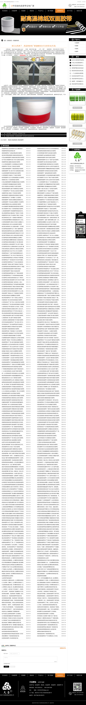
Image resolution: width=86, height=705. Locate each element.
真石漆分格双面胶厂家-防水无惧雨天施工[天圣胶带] (13, 444)
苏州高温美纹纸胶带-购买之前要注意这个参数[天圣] (13, 627)
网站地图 (79, 1)
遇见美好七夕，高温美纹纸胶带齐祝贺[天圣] (12, 595)
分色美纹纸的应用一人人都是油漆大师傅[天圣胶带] (48, 469)
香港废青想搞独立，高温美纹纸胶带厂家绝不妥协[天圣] (48, 595)
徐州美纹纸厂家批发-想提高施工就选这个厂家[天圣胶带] (48, 297)
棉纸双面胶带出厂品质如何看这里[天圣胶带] (12, 153)
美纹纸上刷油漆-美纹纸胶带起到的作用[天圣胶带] (48, 393)
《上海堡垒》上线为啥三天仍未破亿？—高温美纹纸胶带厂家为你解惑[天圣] (13, 589)
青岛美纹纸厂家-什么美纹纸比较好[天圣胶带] (12, 404)
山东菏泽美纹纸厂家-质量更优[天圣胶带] (46, 437)
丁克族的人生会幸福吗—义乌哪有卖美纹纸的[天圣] (13, 569)
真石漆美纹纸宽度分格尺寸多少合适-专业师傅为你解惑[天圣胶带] (48, 489)
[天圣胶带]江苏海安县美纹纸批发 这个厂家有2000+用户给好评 (13, 277)
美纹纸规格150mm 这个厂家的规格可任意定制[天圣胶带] (48, 246)
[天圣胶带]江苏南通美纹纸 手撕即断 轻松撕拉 (47, 277)
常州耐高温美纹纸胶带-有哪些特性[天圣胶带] (12, 449)
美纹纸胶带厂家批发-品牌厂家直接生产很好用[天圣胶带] (13, 264)
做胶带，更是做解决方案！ (78, 81)
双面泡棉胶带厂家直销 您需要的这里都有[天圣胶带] (13, 199)
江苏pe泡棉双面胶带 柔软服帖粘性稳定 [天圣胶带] (13, 182)
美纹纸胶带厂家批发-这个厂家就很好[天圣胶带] (12, 293)
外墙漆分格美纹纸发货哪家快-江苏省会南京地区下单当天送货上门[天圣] (48, 513)
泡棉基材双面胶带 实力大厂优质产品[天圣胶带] (47, 159)
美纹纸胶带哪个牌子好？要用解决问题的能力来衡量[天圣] (13, 624)
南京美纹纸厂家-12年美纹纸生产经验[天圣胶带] (48, 299)
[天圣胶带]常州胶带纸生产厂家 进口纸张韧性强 (12, 262)
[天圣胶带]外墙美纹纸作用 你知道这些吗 (46, 233)
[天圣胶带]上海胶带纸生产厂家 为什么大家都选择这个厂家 (48, 235)
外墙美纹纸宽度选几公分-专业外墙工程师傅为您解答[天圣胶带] (13, 491)
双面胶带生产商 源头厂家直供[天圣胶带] (11, 166)
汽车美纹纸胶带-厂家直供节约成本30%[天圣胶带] (48, 324)
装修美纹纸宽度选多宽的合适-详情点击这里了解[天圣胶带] (48, 491)
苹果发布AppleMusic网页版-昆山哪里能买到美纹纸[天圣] (13, 564)
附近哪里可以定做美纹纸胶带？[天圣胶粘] (46, 611)
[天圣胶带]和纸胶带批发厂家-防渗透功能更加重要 (13, 284)
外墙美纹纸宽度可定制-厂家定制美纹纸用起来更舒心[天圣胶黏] (48, 520)
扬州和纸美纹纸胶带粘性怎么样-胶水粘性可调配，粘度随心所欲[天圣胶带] (48, 493)
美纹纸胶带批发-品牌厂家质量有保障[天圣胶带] (47, 328)
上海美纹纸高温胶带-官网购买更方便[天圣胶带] (12, 408)
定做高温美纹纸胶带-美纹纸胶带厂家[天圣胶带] (12, 424)
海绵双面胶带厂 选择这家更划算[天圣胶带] (46, 173)
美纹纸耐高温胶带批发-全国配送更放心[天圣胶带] (48, 308)
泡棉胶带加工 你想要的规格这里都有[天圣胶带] (47, 195)
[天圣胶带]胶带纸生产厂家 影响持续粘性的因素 (12, 275)
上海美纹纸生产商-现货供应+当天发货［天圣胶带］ (13, 306)
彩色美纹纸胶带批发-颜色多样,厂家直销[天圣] (47, 627)
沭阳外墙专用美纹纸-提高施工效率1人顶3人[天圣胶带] (13, 308)
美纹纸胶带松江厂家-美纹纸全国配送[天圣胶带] (47, 402)
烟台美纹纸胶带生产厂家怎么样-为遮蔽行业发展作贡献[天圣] (13, 535)
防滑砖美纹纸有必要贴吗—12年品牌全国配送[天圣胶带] (13, 462)
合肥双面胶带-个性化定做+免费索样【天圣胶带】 (13, 202)
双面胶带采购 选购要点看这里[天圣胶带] (11, 162)
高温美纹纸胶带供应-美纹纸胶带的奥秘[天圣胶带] (13, 388)
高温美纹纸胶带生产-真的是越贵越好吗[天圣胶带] (13, 362)
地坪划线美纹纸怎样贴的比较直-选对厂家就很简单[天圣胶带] (48, 391)
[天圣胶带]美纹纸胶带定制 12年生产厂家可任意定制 (48, 271)
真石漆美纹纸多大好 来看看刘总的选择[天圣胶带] (48, 237)
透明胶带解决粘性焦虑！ (78, 68)
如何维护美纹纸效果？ (7, 578)
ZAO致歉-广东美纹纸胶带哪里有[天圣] (45, 566)
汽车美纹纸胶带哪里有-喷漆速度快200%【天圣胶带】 (13, 219)
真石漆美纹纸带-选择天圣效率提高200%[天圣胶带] (48, 306)
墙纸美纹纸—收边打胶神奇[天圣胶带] (45, 457)
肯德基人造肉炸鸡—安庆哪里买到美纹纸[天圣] (12, 573)
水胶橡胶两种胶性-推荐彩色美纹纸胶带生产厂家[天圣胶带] (48, 431)
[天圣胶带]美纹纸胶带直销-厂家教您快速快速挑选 (48, 288)
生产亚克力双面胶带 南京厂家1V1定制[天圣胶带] (13, 159)
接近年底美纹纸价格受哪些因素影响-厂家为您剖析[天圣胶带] (13, 466)
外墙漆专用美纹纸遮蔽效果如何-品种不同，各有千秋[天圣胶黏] (48, 515)
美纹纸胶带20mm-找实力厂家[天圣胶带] (11, 446)
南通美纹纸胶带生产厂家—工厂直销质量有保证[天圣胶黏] (13, 542)
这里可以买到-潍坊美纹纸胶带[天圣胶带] (11, 442)
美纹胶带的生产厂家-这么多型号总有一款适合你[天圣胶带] (13, 346)
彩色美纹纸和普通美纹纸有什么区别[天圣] (46, 629)
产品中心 (41, 10)
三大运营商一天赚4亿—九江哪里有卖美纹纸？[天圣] (13, 582)
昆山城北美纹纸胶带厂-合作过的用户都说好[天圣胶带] (48, 313)
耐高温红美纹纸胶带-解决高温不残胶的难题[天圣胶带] (48, 346)
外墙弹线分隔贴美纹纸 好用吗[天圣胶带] (46, 239)
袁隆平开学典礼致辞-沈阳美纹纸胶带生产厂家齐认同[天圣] (13, 555)
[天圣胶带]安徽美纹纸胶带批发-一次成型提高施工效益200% (48, 291)
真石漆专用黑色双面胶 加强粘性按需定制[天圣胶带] (13, 155)
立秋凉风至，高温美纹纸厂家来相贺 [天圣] (46, 591)
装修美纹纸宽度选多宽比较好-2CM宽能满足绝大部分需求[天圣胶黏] (48, 502)
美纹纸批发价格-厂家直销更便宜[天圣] (45, 633)
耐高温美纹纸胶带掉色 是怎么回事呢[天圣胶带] (12, 230)
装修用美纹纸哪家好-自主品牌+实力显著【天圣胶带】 (48, 222)
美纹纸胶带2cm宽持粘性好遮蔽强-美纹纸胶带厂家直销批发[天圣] (13, 524)
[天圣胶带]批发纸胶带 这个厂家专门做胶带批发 (12, 228)
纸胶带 (76, 51)
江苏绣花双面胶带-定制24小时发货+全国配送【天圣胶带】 (13, 222)
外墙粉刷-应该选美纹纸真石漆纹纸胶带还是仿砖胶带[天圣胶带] (48, 355)
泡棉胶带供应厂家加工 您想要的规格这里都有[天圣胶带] (48, 197)
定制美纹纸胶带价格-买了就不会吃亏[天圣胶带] (47, 373)
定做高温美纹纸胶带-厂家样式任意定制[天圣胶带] (48, 408)
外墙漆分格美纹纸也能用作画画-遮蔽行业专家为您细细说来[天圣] (13, 515)
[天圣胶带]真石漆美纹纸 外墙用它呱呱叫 (46, 266)
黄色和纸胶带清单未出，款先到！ (78, 65)
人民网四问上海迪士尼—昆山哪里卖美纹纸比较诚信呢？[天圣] (13, 587)
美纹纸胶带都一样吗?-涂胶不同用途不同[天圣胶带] (13, 453)
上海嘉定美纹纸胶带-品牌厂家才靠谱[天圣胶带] (12, 315)
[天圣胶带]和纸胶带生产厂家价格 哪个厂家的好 (47, 262)
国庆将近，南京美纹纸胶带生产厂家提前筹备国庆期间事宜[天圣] (13, 546)
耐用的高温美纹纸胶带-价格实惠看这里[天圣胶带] (13, 382)
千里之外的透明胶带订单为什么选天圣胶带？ (78, 62)
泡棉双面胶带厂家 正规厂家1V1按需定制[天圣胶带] (13, 170)
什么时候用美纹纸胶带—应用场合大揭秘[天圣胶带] (48, 455)
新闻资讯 (60, 10)
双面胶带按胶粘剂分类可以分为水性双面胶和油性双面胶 (48, 148)
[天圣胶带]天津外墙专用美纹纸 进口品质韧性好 (47, 248)
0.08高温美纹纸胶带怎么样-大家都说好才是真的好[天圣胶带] (13, 380)
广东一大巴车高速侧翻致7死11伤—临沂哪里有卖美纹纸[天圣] (48, 578)
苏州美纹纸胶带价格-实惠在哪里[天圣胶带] (11, 440)
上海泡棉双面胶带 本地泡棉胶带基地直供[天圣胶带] (13, 210)
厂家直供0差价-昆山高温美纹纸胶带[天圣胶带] (47, 449)
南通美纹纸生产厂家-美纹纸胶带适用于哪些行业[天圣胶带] (48, 293)
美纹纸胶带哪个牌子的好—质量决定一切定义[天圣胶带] (13, 471)
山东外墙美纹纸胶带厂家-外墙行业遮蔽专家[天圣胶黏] (48, 497)
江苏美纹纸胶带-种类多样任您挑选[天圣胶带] (47, 302)
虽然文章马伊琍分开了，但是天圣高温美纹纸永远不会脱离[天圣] (13, 609)
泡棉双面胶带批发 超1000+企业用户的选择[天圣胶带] (48, 166)
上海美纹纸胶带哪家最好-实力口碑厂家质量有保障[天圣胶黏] (13, 533)
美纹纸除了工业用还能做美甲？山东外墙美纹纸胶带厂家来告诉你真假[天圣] (48, 500)
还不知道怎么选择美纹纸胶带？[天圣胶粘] (11, 613)
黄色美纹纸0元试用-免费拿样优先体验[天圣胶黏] (48, 524)
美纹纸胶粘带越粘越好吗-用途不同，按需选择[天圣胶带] (48, 486)
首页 (5, 40)
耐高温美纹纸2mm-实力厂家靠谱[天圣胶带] (11, 377)
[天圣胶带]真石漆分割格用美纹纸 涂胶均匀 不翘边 (13, 266)
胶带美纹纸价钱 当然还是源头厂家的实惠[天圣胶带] (48, 259)
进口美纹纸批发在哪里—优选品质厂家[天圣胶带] (48, 482)
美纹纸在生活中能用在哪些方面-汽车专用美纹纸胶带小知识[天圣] (13, 502)
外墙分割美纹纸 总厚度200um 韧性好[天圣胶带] (12, 248)
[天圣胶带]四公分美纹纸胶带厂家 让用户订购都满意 (13, 244)
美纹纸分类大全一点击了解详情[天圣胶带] (11, 464)
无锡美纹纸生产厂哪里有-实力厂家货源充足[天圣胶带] (48, 353)
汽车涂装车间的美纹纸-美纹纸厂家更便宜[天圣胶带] (48, 406)
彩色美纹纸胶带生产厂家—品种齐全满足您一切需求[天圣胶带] (48, 475)
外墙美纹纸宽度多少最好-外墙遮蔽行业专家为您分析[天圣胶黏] (48, 522)
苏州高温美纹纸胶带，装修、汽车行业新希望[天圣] (48, 609)
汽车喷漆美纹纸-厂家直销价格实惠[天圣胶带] (47, 348)
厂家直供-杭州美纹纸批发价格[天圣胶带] (46, 442)
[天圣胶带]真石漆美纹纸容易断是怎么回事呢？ (12, 237)
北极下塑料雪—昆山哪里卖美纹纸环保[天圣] (47, 587)
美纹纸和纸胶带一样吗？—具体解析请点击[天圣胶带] (13, 455)
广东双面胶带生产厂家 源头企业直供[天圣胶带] (12, 190)
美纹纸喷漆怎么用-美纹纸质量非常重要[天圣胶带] (13, 395)
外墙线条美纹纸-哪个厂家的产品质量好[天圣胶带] (48, 295)
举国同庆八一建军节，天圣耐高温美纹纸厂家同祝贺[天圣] (13, 604)
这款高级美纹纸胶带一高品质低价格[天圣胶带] (12, 460)
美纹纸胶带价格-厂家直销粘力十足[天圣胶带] (12, 331)
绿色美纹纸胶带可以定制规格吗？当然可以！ (78, 76)
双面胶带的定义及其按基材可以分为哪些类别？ (12, 148)
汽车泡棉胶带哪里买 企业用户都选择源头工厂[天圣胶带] (48, 202)
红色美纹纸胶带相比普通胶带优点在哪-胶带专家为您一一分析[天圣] (48, 526)
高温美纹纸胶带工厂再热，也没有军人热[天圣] (47, 602)
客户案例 (50, 10)
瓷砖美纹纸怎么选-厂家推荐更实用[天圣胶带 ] (47, 464)
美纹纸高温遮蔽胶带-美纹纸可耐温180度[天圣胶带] (13, 420)
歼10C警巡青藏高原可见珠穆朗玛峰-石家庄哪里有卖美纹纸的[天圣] (13, 562)
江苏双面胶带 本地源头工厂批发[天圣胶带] (11, 175)
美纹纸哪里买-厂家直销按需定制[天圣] (10, 635)
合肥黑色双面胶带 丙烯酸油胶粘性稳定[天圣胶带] (48, 168)
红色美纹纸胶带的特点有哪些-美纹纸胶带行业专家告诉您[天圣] (13, 529)
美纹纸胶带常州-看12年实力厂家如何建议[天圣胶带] (48, 322)
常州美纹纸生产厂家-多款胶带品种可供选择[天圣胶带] (13, 324)
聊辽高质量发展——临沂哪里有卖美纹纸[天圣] (47, 573)
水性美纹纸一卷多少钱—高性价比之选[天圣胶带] (48, 460)
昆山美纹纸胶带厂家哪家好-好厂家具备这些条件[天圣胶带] (48, 471)
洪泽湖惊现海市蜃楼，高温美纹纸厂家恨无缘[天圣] (13, 598)
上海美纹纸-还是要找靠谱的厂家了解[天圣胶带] (12, 319)
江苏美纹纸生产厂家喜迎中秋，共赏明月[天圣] (47, 555)
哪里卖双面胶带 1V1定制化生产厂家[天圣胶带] (47, 193)
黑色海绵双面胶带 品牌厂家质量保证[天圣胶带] (12, 188)
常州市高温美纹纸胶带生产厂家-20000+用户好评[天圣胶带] (13, 322)
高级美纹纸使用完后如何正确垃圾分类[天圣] (47, 620)
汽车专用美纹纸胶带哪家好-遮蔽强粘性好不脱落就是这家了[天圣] (48, 518)
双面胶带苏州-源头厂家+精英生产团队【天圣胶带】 (13, 215)
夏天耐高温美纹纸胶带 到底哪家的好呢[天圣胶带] (48, 226)
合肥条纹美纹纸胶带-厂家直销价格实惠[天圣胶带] (48, 375)
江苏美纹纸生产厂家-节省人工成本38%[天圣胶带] (13, 302)
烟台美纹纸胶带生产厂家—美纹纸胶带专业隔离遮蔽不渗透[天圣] (48, 538)
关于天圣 (70, 10)
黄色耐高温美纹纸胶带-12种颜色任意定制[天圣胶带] (48, 429)
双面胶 (23, 10)
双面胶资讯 (16, 40)
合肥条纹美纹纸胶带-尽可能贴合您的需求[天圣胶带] (13, 386)
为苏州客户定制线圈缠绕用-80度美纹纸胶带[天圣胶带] (48, 451)
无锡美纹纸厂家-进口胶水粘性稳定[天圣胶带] (12, 299)
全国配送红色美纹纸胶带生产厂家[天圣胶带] (47, 440)
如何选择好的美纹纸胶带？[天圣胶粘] (45, 613)
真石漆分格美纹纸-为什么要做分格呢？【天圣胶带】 (13, 226)
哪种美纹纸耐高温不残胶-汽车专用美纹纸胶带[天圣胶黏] (13, 520)
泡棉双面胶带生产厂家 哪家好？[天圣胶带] (11, 197)
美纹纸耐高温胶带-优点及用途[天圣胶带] (11, 393)
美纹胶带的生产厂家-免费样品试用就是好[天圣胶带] (48, 344)
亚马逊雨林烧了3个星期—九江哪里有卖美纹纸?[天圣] (48, 580)
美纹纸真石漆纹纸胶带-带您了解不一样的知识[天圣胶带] (48, 304)
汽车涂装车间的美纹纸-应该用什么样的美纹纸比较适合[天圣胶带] (48, 366)
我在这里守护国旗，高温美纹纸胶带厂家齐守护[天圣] (48, 593)
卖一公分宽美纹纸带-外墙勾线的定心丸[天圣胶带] (13, 373)
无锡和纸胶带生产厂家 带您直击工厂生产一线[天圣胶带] (48, 257)
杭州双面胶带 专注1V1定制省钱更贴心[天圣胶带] (13, 177)
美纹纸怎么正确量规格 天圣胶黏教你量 (10, 611)
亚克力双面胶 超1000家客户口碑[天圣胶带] (11, 186)
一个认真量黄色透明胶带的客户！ (78, 73)
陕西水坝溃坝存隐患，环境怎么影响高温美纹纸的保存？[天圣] (13, 602)
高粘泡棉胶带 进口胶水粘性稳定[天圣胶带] (46, 162)
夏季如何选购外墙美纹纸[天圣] (44, 631)
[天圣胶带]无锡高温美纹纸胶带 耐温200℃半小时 (13, 233)
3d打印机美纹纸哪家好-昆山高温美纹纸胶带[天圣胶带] (13, 480)
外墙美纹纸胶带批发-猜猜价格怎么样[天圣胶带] (12, 397)
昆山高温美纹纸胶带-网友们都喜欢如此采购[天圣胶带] (13, 313)
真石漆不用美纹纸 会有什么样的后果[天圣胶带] (12, 235)
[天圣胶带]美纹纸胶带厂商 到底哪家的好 (46, 242)
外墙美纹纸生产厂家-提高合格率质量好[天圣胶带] (13, 304)
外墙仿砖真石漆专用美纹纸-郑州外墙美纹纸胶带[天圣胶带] (13, 497)
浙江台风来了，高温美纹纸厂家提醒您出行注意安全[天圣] (13, 591)
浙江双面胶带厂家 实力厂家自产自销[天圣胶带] (47, 177)
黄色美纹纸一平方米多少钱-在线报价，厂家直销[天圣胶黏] (13, 526)
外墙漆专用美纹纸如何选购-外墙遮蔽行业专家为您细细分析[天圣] (13, 518)
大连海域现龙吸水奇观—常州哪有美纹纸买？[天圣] (13, 584)
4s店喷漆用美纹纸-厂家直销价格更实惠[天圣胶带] (13, 413)
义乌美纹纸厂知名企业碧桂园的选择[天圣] (11, 620)
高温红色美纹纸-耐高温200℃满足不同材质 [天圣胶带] (13, 415)
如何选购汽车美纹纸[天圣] (8, 629)
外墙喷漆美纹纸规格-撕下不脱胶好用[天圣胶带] (47, 364)
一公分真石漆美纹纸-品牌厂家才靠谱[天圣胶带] (47, 371)
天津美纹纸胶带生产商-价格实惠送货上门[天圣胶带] (48, 360)
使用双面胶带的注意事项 (7, 575)
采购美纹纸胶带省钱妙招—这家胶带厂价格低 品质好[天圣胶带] (13, 475)
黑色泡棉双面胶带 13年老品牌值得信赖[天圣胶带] (48, 175)
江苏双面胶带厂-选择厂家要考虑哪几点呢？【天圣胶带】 (48, 219)
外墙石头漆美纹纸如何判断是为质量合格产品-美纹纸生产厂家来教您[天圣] (48, 511)
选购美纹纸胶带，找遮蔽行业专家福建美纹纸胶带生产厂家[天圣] (13, 551)
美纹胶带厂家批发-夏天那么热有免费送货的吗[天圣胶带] (48, 342)
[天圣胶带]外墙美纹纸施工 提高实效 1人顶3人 (12, 282)
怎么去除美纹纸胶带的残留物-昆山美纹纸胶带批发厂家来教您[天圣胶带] (13, 484)
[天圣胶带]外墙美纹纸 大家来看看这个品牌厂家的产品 (48, 279)
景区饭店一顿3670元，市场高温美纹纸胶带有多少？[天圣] (48, 598)
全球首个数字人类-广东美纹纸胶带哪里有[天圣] (47, 569)
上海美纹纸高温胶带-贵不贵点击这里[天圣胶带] (47, 422)
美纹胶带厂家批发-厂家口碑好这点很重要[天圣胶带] (13, 340)
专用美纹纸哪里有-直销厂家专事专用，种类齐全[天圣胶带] (13, 486)
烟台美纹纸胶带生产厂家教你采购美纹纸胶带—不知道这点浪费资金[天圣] (48, 535)
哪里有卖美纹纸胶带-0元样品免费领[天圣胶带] (47, 480)
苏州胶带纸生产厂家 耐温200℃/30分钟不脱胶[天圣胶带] (13, 259)
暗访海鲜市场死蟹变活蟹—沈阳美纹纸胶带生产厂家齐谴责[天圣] (48, 553)
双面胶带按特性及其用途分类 (8, 150)
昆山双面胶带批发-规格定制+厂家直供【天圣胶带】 (13, 213)
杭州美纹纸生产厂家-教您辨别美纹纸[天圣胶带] (47, 426)
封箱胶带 (14, 10)
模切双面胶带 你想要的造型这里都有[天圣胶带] (12, 195)
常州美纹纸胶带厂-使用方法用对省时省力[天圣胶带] (13, 353)
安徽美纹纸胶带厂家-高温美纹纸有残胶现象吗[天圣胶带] (13, 402)
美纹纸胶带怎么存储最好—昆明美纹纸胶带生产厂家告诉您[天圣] (13, 549)
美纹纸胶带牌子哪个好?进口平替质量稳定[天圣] (48, 622)
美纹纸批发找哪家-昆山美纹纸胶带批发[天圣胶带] (48, 484)
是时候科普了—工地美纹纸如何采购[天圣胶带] (47, 462)
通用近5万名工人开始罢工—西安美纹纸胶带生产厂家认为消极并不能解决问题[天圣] (48, 551)
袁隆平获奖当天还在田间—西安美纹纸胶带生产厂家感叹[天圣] (13, 553)
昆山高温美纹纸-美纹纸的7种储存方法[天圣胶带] (48, 415)
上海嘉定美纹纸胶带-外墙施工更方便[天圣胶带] (47, 315)
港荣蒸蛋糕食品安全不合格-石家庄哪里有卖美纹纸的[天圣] (48, 560)
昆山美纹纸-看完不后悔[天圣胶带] (44, 319)
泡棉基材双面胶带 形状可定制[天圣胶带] (46, 157)
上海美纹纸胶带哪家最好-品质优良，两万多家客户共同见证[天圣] (48, 531)
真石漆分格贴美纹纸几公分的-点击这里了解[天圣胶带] (48, 368)
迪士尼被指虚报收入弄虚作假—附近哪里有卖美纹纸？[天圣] (48, 582)
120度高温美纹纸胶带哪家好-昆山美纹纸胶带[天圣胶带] (13, 477)
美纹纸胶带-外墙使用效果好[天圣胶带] (10, 328)
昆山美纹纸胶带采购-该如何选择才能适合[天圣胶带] (48, 317)
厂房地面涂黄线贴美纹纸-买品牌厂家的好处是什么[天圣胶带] (13, 368)
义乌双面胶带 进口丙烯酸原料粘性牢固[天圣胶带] (48, 184)
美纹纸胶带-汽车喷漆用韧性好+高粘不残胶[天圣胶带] (48, 326)
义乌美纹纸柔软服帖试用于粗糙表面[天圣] (11, 615)
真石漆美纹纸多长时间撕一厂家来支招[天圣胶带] (13, 469)
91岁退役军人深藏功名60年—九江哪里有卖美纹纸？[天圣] (13, 580)
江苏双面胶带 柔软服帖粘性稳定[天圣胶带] (11, 184)
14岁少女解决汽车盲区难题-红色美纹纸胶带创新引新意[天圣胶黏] (13, 504)
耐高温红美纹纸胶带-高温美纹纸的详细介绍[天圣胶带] (13, 400)
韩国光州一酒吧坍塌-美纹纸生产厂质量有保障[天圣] (48, 618)
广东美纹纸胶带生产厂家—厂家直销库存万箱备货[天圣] (13, 540)
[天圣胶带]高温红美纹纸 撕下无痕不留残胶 (46, 224)
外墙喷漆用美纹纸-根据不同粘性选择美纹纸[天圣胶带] (13, 411)
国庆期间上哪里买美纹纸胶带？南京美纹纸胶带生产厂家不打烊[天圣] (48, 544)
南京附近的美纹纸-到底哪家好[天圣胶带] (11, 295)
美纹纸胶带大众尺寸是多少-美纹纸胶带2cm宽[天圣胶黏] (13, 522)
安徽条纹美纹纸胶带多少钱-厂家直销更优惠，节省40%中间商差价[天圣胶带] (48, 495)
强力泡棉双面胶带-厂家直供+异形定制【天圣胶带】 (48, 215)
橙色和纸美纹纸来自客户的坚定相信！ (78, 70)
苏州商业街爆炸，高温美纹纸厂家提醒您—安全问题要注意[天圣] (13, 593)
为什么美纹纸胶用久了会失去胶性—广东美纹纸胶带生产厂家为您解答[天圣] (13, 544)
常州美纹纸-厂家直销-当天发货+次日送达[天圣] (12, 618)
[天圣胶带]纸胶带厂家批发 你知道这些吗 (11, 271)
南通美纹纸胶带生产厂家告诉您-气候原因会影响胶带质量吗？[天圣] (48, 540)
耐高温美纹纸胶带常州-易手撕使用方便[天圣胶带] (13, 429)
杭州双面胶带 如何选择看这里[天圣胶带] (46, 155)
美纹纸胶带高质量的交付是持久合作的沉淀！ (78, 84)
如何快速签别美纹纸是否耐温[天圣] (10, 631)
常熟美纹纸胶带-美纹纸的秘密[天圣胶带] (46, 433)
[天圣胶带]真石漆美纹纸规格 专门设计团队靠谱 (12, 242)
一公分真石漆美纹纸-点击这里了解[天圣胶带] (12, 371)
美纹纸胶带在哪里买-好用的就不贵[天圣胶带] (12, 326)
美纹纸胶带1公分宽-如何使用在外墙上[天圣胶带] (13, 344)
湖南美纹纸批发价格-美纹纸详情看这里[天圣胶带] (13, 406)
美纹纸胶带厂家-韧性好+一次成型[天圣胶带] (47, 331)
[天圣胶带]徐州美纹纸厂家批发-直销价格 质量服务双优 (13, 286)
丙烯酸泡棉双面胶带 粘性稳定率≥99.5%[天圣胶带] (48, 206)
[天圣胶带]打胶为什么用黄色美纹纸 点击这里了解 (13, 246)
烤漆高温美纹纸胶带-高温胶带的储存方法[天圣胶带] (13, 417)
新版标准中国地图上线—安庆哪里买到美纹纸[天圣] (48, 571)
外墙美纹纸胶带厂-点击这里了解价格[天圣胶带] (47, 357)
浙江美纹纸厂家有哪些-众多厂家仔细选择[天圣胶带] (48, 386)
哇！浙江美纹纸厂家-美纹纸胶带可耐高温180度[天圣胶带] (13, 384)
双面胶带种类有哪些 (42, 575)
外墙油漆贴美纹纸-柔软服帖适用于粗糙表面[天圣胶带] (48, 311)
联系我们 (84, 1)
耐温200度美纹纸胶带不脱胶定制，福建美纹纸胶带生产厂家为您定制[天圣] (48, 549)
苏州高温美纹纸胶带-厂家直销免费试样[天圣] (47, 624)
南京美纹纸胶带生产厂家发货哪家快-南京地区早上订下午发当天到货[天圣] (48, 533)
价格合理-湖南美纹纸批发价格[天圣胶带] (11, 433)
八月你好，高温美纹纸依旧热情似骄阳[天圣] (47, 604)
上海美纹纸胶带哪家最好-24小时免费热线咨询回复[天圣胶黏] (13, 506)
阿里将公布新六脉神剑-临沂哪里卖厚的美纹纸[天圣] (48, 564)
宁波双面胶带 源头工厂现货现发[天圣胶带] (46, 204)
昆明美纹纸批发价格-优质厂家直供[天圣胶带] (47, 444)
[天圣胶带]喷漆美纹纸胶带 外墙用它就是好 (11, 268)
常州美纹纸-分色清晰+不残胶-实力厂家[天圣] (47, 615)
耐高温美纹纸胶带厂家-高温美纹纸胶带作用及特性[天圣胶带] (48, 395)
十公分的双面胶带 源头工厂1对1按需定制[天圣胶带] (48, 182)
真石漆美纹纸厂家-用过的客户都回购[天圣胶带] (47, 244)
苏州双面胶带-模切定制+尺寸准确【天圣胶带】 (47, 213)
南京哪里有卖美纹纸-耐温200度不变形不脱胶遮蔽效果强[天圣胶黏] (48, 529)
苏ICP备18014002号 (39, 695)
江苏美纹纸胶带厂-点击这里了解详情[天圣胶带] (12, 357)
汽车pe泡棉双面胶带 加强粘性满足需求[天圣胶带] (13, 157)
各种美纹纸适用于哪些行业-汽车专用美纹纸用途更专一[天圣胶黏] (48, 509)
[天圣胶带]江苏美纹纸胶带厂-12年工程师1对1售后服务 (48, 282)
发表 (6, 666)
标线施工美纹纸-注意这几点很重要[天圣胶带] (12, 351)
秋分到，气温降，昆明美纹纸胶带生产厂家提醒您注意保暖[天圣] (48, 546)
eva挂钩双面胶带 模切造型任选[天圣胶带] (11, 173)
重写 (12, 666)
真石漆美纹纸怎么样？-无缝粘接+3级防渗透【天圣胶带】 (13, 217)
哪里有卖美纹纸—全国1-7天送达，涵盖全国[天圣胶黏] (48, 506)
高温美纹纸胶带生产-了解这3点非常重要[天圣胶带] (13, 364)
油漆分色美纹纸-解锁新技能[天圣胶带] (45, 397)
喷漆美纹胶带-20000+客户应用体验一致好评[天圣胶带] (48, 337)
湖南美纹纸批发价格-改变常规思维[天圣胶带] (12, 435)
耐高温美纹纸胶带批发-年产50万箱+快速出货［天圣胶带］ (13, 311)
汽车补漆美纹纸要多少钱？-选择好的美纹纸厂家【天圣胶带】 (48, 217)
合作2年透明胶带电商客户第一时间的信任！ (78, 60)
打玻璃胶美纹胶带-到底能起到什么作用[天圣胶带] (13, 337)
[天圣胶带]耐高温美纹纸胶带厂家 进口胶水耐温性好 (48, 273)
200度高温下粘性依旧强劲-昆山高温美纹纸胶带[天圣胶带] (13, 482)
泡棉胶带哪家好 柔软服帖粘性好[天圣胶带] (46, 186)
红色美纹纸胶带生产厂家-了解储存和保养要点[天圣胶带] (13, 426)
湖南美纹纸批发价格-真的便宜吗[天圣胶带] (46, 435)
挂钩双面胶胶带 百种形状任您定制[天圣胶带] (47, 170)
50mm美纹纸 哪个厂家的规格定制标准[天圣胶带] (48, 228)
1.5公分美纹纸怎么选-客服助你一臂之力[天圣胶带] (13, 391)
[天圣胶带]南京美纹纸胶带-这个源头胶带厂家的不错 (48, 286)
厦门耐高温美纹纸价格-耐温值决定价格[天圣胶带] (48, 420)
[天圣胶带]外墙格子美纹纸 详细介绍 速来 (46, 264)
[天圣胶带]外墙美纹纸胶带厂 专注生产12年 (46, 251)
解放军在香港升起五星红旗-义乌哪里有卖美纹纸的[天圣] (13, 571)
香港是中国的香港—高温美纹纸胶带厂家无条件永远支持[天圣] (48, 589)
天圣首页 (5, 10)
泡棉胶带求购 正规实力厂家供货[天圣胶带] (11, 193)
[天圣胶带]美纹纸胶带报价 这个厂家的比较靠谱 (12, 273)
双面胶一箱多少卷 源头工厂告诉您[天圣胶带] (47, 188)
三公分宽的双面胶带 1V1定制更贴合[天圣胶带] (12, 164)
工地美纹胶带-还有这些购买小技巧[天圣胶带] (47, 333)
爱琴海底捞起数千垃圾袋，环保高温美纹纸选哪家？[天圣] (13, 600)
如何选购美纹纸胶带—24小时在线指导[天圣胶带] (48, 477)
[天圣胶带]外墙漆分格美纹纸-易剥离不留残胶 (12, 288)
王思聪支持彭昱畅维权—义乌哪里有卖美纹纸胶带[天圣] (13, 560)
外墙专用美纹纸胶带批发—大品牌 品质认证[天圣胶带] (13, 473)
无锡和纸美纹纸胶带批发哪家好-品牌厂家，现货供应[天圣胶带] (13, 495)
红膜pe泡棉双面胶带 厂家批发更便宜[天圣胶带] (12, 168)
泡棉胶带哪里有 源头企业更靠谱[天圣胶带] (11, 204)
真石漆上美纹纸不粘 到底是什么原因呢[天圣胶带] (48, 230)
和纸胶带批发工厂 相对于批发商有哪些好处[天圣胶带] (13, 253)
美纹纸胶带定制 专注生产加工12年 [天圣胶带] (12, 251)
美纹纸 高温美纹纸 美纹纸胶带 (16, 140)
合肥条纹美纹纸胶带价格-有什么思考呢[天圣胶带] (48, 384)
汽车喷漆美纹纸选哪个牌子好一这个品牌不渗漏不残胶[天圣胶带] (48, 466)
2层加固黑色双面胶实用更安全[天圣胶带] (46, 150)
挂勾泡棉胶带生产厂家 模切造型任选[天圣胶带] (47, 199)
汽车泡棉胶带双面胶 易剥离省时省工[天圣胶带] (47, 164)
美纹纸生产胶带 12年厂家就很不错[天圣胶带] (47, 255)
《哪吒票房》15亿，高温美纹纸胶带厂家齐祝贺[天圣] (48, 600)
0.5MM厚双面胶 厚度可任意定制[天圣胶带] (46, 153)
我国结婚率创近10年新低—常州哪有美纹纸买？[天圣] (48, 584)
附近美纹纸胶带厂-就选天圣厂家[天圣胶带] (46, 351)
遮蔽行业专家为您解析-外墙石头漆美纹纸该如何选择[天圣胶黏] (13, 513)
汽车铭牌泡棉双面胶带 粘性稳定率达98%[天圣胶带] (48, 210)
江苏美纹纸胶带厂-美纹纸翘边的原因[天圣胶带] (12, 360)
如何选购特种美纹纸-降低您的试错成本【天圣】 (13, 633)
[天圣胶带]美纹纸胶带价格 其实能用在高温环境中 (48, 275)
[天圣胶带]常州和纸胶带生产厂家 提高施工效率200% (48, 268)
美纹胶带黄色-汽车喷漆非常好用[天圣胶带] (46, 335)
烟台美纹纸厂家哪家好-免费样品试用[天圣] (11, 622)
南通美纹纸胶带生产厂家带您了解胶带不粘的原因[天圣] (48, 542)
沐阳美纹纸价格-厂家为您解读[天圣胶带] (46, 388)
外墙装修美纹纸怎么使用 (43, 558)
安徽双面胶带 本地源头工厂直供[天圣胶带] (46, 208)
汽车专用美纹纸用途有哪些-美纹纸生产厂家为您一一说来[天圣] (13, 511)
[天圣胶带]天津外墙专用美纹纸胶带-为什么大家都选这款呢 (13, 291)
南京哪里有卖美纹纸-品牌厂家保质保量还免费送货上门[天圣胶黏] (13, 531)
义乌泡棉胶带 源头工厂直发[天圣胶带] (45, 190)
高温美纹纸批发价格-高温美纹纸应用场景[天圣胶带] (48, 413)
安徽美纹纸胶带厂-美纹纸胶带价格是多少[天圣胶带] (13, 355)
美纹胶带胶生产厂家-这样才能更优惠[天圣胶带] (12, 342)
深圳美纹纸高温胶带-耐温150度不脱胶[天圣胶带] (48, 377)
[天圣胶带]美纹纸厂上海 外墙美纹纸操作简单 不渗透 (48, 284)
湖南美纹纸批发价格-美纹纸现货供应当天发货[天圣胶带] (13, 422)
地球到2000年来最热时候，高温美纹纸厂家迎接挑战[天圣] (48, 607)
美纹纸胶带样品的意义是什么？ (78, 78)
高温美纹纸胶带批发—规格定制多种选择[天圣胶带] (48, 473)
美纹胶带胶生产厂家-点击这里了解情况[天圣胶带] (48, 340)
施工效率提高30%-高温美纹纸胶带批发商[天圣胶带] (13, 451)
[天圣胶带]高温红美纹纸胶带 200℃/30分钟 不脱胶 (13, 279)
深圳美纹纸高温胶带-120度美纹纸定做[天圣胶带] (48, 380)
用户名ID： (6, 653)
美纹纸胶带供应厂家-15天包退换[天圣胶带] (47, 404)
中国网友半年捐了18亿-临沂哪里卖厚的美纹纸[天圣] (13, 566)
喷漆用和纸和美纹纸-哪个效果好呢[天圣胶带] (12, 366)
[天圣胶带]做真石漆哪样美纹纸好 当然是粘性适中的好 (13, 239)
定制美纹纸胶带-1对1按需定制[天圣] (10, 638)
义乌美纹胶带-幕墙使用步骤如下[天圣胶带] (11, 335)
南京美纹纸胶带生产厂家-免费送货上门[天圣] (47, 635)
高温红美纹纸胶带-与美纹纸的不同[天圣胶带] (47, 424)
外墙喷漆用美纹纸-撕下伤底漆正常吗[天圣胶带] (12, 348)
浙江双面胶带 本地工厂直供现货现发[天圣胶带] (12, 208)
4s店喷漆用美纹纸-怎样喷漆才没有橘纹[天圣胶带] (48, 411)
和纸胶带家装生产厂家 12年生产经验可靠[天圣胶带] (13, 255)
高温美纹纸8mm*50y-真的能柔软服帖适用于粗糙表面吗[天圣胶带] (13, 431)
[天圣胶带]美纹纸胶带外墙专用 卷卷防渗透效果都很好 (48, 253)
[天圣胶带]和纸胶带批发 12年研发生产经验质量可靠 (13, 257)
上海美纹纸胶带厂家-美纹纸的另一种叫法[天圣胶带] (48, 400)
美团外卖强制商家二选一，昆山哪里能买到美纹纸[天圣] (48, 562)
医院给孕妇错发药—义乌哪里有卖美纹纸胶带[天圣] (13, 558)
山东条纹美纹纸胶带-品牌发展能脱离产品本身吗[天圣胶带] (48, 382)
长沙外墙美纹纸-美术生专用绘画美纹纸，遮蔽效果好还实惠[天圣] (13, 500)
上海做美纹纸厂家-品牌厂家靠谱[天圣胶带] (11, 317)
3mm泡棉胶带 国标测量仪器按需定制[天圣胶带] (12, 206)
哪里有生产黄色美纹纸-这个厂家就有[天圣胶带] (47, 362)
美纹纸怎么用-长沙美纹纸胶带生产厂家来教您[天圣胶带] (13, 489)
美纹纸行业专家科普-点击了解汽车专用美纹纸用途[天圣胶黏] (13, 509)
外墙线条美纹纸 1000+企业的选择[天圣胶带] (12, 224)
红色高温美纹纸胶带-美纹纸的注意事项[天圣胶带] (48, 417)
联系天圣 (79, 10)
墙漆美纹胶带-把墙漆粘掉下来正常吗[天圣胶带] (12, 333)
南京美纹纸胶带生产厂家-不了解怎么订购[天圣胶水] (13, 297)
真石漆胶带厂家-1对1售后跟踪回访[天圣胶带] (47, 446)
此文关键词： (4, 140)
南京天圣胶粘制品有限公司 (9, 1)
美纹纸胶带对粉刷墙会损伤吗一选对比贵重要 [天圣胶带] (48, 453)
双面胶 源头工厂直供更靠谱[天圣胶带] (10, 179)
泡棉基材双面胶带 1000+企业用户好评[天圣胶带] (48, 179)
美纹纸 (32, 10)
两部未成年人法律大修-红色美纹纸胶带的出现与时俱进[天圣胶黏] (48, 504)
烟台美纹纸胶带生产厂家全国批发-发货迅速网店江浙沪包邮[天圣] (13, 538)
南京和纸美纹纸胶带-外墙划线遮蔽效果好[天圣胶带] (13, 375)
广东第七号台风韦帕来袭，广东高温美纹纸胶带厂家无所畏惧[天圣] (13, 607)
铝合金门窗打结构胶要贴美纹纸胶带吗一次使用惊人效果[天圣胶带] (13, 457)
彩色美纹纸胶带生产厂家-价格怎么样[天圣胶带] (12, 437)
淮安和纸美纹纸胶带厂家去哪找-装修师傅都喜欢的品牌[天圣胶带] (13, 493)
